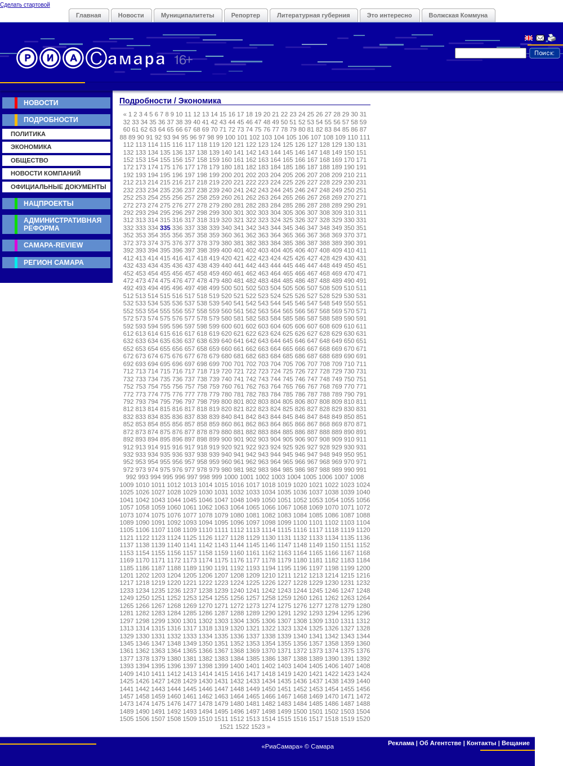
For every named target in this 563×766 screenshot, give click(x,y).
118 (201, 144)
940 (226, 454)
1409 (127, 673)
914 (153, 447)
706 (300, 364)
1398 (206, 666)
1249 (127, 597)
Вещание (516, 743)
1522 (242, 726)
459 (214, 273)
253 (141, 197)
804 (275, 401)
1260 (300, 597)
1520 (363, 718)
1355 (285, 643)
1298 (143, 621)
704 (275, 364)
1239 (222, 590)
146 (300, 152)
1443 (158, 689)
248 (324, 190)
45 (240, 122)
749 (337, 379)
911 (361, 439)
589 (337, 318)
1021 (316, 484)
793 (141, 401)
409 (337, 250)
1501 (316, 711)
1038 (332, 492)
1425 (127, 681)
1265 (127, 605)
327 (312, 220)
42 (214, 122)
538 (201, 303)
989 (337, 469)
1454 (332, 689)
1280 (363, 605)
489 (337, 280)
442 (251, 265)
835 (165, 416)
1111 (222, 529)
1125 (190, 537)
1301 (190, 621)
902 (251, 439)
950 (349, 454)
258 (201, 197)
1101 (316, 522)
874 (153, 432)
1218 (143, 582)
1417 (253, 673)
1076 (174, 515)
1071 (348, 507)
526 (300, 295)
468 (324, 273)
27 (328, 114)
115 (165, 144)
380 (226, 243)
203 (263, 175)
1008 (357, 477)
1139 (158, 545)
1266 (143, 605)
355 (165, 235)
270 (349, 197)
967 (312, 461)
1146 (269, 545)
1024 (363, 484)
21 (275, 114)
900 (226, 439)
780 (226, 394)
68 (196, 129)
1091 (158, 522)
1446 (206, 689)
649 (337, 340)
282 (251, 205)
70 (214, 129)
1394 (143, 666)
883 (263, 432)
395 (165, 250)
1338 (269, 636)
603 (263, 326)
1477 (190, 703)
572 (128, 318)
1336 (237, 636)
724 (275, 371)
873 (141, 432)
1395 (158, 666)
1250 (143, 597)
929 (337, 447)
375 (165, 243)
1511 (222, 718)
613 (141, 333)
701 (239, 364)
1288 (237, 613)
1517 (316, 718)
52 (301, 122)
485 (288, 280)
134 (153, 152)
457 (190, 273)
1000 (231, 477)
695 (165, 364)
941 (239, 454)
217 (190, 182)
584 (275, 318)
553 (141, 311)
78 (284, 129)
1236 (174, 590)
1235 (158, 590)
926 (300, 447)
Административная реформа (62, 224)
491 (361, 280)
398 (201, 250)
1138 (143, 545)
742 (251, 379)
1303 (222, 621)
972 (128, 469)
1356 (300, 643)
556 (177, 311)
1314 (143, 628)
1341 (316, 636)
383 (263, 243)
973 (141, 469)
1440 (363, 681)
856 (177, 424)
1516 (300, 718)
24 (301, 114)
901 (239, 439)
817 (190, 408)
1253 (190, 597)
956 (177, 461)
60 (126, 129)
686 (300, 356)
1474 (143, 703)
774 (153, 394)
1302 (206, 621)
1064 (237, 507)
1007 (341, 477)
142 (251, 152)
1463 (222, 696)
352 (128, 235)
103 (267, 137)
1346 (143, 643)
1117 (316, 529)
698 (201, 364)
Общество (29, 160)
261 (239, 197)
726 (300, 371)
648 (324, 340)
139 (214, 152)
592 (128, 326)
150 (349, 152)
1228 (300, 582)
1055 (348, 500)
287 (312, 205)
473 (141, 280)
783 (263, 394)
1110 (206, 529)
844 (275, 416)
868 (324, 424)
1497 (253, 711)
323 (263, 220)
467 (312, 273)
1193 (253, 568)
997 (192, 477)
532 (128, 303)
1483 (285, 703)
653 (141, 348)
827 (312, 408)
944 (275, 454)
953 (141, 461)
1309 (316, 621)
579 (214, 318)
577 (190, 318)
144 (275, 152)
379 (214, 243)
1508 (174, 718)
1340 (300, 636)
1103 (348, 522)
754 (153, 386)
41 (205, 122)
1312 (363, 621)
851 (361, 416)
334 (153, 227)
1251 (158, 597)
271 (361, 197)
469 (337, 273)
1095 (222, 522)
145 (288, 152)
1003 (278, 477)
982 (251, 469)
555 (165, 311)
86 (354, 129)
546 (300, 303)
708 (324, 364)
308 (324, 212)
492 (128, 288)
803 (263, 401)
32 (126, 122)
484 (275, 280)
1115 (285, 529)
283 (263, 205)
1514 (269, 718)
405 (288, 250)
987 (312, 469)
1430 (206, 681)
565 (288, 311)
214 (153, 182)
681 (239, 356)
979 (214, 469)
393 (141, 250)
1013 (190, 484)
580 (226, 318)
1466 (269, 696)
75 (257, 129)
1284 (174, 613)
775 (165, 394)
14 (214, 114)
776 (177, 394)
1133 (316, 537)
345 (288, 227)
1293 (316, 613)
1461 (190, 696)
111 (365, 137)
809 (337, 401)
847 (312, 416)
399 (214, 250)
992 (131, 477)
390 (349, 243)
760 (226, 386)
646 (300, 340)
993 (143, 477)
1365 (190, 650)
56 (336, 122)
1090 (143, 522)
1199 (348, 568)
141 (239, 152)
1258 (269, 597)
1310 (332, 621)
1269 (190, 605)
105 (291, 137)
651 (361, 340)
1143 (222, 545)
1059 (158, 507)
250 (349, 190)
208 (324, 175)
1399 (222, 666)
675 (165, 356)
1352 (237, 643)
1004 (294, 477)
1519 (348, 718)
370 (349, 235)
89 (131, 137)
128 (324, 144)
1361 (127, 650)
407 (312, 250)
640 (226, 340)
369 (337, 235)
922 (251, 447)
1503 (348, 711)
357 (190, 235)
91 (149, 137)
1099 (285, 522)
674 (153, 356)
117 (190, 144)
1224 (237, 582)
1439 (348, 681)
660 (226, 348)
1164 (300, 552)
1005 (310, 477)
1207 (222, 575)
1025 (127, 492)
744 (275, 379)
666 (300, 348)
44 (231, 122)
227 (312, 182)
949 (337, 454)
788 (324, 394)
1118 (332, 529)
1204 (174, 575)
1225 (253, 582)
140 (226, 152)
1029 (190, 492)
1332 (174, 636)
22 (284, 114)
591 (361, 318)
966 (300, 461)
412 (128, 258)
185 (288, 167)
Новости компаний (46, 173)
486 (300, 280)
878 (201, 432)
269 (337, 197)
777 (190, 394)
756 (177, 386)
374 (153, 243)
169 (337, 159)
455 (165, 273)
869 (337, 424)
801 (239, 401)
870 (349, 424)
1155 (158, 552)
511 (361, 288)
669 (337, 348)
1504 (363, 711)
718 (201, 371)
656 (177, 348)
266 (300, 197)
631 (361, 333)
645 (288, 340)
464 (275, 273)
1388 (300, 658)
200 (226, 175)
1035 (285, 492)
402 (251, 250)
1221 (190, 582)
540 (226, 303)
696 (177, 364)
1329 (127, 636)
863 (263, 424)
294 (153, 212)
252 (128, 197)
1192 (237, 568)
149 (337, 152)
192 (128, 175)
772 (128, 394)
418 (201, 258)
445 (288, 265)
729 (337, 371)
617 (190, 333)
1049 (253, 500)
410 (349, 250)
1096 (237, 522)
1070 (332, 507)
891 (361, 432)
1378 (143, 658)
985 (288, 469)
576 (177, 318)
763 (263, 386)
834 (153, 416)
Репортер (245, 15)
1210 (269, 575)
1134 (332, 537)
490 (349, 280)
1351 (222, 643)
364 (275, 235)
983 (263, 469)
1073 (127, 515)
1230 (332, 582)
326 (300, 220)
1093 (190, 522)
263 (263, 197)
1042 (143, 500)
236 (177, 190)
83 (328, 129)
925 (288, 447)
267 (312, 197)
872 (128, 432)
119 (214, 144)
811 (361, 401)
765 (288, 386)
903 (263, 439)
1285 (190, 613)
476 (177, 280)
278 (201, 205)
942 (251, 454)
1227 (285, 582)
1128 (237, 537)
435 (165, 265)
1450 (269, 689)
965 (288, 461)
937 (190, 454)
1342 (332, 636)
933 (141, 454)
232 (128, 190)
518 (201, 295)
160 (226, 159)
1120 (363, 529)
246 (300, 190)
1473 (127, 703)
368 (324, 235)
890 (349, 432)
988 (324, 469)
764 (275, 386)
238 (201, 190)
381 (239, 243)
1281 (127, 613)
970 (349, 461)
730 (349, 371)
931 (361, 447)
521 (239, 295)
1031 (222, 492)
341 (239, 227)
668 (324, 348)
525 (288, 295)
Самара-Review (53, 245)
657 (190, 348)
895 (165, 439)
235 (165, 190)
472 (128, 280)
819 (214, 408)
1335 (222, 636)
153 (141, 159)
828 (324, 408)
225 (288, 182)
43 (223, 122)
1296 (363, 613)
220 (226, 182)
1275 (285, 605)
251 (361, 190)
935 (165, 454)
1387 (285, 658)
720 (226, 371)
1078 (206, 515)
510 (349, 288)
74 (249, 129)
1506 (143, 718)
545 (288, 303)
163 (263, 159)
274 (153, 205)
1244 (300, 590)
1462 (206, 696)
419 (214, 258)
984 (275, 469)
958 (201, 461)
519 (214, 295)
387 (312, 243)
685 (288, 356)
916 (177, 447)
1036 (300, 492)
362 (251, 235)
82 (319, 129)
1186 (143, 568)
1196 (300, 568)
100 (230, 137)
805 (288, 401)
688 (324, 356)
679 (214, 356)
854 (153, 424)
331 (361, 220)
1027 (158, 492)
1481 (253, 703)
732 (128, 379)
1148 (300, 545)
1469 (316, 696)
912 (128, 447)
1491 (158, 711)
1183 (348, 560)
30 (354, 114)
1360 (363, 643)
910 (349, 439)
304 (275, 212)
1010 (143, 484)
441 (239, 265)
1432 (237, 681)
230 (349, 182)
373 (141, 243)
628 (324, 333)
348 (324, 227)
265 (288, 197)
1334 (206, 636)
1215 (348, 575)
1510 (206, 718)
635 (165, 340)
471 (361, 273)
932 (128, 454)
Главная (88, 15)
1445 (190, 689)
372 (128, 243)
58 (354, 122)
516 (177, 295)
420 (226, 258)
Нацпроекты (49, 204)
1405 (316, 666)
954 (153, 461)
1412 (174, 673)
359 (214, 235)
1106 (143, 529)
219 (214, 182)
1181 (316, 560)
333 (141, 227)
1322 (269, 628)
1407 (348, 666)
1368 (237, 650)
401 (239, 250)
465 (288, 273)
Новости (131, 15)
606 (300, 326)
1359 (348, 643)
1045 (190, 500)
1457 (127, 696)
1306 (269, 621)
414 (153, 258)
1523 (258, 726)
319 (214, 220)
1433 (253, 681)
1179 (285, 560)
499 (214, 288)
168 (324, 159)
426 (300, 258)
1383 (222, 658)
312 (128, 220)
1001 (247, 477)
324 (275, 220)
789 (337, 394)
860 (226, 424)
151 (361, 152)
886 (300, 432)
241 (239, 190)
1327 (348, 628)
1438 (332, 681)
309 (337, 212)
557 (190, 311)
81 (310, 129)
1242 (269, 590)
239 (214, 190)
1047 (222, 500)
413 (141, 258)
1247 (348, 590)
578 (201, 318)
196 (177, 175)
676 (177, 356)
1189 (190, 568)
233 (141, 190)
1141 (190, 545)
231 (361, 182)
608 (324, 326)
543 (263, 303)
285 (288, 205)
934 (153, 454)
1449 (253, 689)
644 (275, 340)
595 (165, 326)
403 (263, 250)
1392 (363, 658)
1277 (316, 605)
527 (312, 295)
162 (251, 159)
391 (361, 243)
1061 (190, 507)
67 (188, 129)
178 (201, 167)
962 (251, 461)
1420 (300, 673)
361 (239, 235)
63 (152, 129)
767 (312, 386)
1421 (316, 673)
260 (226, 197)
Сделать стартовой (25, 5)
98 (210, 137)
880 (226, 432)
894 (153, 439)
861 (239, 424)
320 (226, 220)
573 (141, 318)
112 (128, 144)
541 (239, 303)
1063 (222, 507)
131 (361, 144)
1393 (127, 666)
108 (328, 137)
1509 (190, 718)
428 (324, 258)
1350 (206, 643)
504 (275, 288)
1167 (348, 552)
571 (361, 311)
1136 (363, 537)
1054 (332, 500)
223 (263, 182)
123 (263, 144)
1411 (158, 673)
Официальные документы (58, 186)
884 (275, 432)
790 (349, 394)
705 (288, 364)
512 (128, 295)
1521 (227, 726)
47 (257, 122)
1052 (300, 500)
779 (214, 394)
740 (226, 379)
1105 (127, 529)
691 (361, 356)
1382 (206, 658)
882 (251, 432)
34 (144, 122)
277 (190, 205)
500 (226, 288)
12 (196, 114)
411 (361, 250)
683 (263, 356)
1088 (363, 515)
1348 (174, 643)
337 (190, 227)
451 (361, 265)
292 (128, 212)
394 (153, 250)
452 (128, 273)
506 (300, 288)
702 (251, 364)
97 (202, 137)
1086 (332, 515)
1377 (127, 658)
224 (275, 182)
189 (337, 167)
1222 (206, 582)
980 (226, 469)
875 (165, 432)
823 (263, 408)
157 (190, 159)
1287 (222, 613)
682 (251, 356)
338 (201, 227)
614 (153, 333)
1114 (269, 529)
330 (349, 220)
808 (324, 401)
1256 (237, 597)
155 (165, 159)
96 (193, 137)
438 (201, 265)
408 (324, 250)
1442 (143, 689)
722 (251, 371)
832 (128, 416)
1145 (253, 545)
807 (312, 401)
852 (128, 424)
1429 (190, 681)
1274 (269, 605)
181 (239, 167)
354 (153, 235)
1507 (158, 718)
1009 (127, 484)
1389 (316, 658)
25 (310, 114)
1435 (285, 681)
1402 (269, 666)
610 (349, 326)
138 (201, 152)
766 (300, 386)
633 (141, 340)
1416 (237, 673)
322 (251, 220)
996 (180, 477)
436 (177, 265)
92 (158, 137)
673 (141, 356)
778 (201, 394)
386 (300, 243)
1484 (300, 703)
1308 (300, 621)
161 (239, 159)
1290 (269, 613)
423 (263, 258)
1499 (285, 711)
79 (292, 129)
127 (312, 144)
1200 (363, 568)
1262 (332, 597)
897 (190, 439)
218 (201, 182)
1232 (363, 582)
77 (275, 129)
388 (324, 243)
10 (179, 114)
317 (190, 220)
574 (153, 318)
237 (190, 190)
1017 (253, 484)
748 (324, 379)
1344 (363, 636)
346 (300, 227)
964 (275, 461)
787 (312, 394)
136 (177, 152)
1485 (316, 703)
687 (312, 356)
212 (128, 182)
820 (226, 408)
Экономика (31, 146)
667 (312, 348)
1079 (222, 515)
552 (128, 311)
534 (153, 303)
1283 (158, 613)
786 (300, 394)
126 (300, 144)
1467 (285, 696)
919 (214, 447)
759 (214, 386)
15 (223, 114)
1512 (237, 718)
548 (324, 303)
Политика (28, 133)
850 (349, 416)
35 (152, 122)
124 (275, 144)
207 (312, 175)
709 (337, 364)
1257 (253, 597)
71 (223, 129)
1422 (332, 673)
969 (337, 461)
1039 (348, 492)
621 (239, 333)
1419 (285, 673)
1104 (363, 522)
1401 (253, 666)
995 (168, 477)
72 (231, 129)
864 (275, 424)
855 (165, 424)
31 (363, 114)
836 (177, 416)
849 (337, 416)
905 (288, 439)
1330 (143, 636)
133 (141, 152)
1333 (190, 636)
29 (345, 114)
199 (214, 175)
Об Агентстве (440, 743)
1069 (316, 507)
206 (300, 175)
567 (312, 311)
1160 (237, 552)
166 (300, 159)
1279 (348, 605)
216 (177, 182)
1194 (269, 568)
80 (301, 129)
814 (153, 408)
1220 (174, 582)
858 (201, 424)
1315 (158, 628)
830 (349, 408)
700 (226, 364)
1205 (190, 575)
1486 (332, 703)
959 (214, 461)
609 (337, 326)
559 (214, 311)
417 (190, 258)
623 (263, 333)
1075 (158, 515)
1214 (332, 575)
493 (141, 288)
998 (204, 477)
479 (214, 280)
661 (239, 348)
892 (128, 439)
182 (251, 167)
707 (312, 364)
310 (349, 212)
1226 (269, 582)
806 (300, 401)
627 (312, 333)
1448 (237, 689)
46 (249, 122)
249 (337, 190)
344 (275, 227)
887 (312, 432)
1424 (363, 673)
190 (349, 167)
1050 (269, 500)
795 (165, 401)
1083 (285, 515)
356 (177, 235)
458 (201, 273)
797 (190, 401)
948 (324, 454)
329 (337, 220)
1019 (285, 484)
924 (275, 447)
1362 (143, 650)
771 (361, 386)
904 (275, 439)
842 (251, 416)
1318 (206, 628)
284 (275, 205)
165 (288, 159)
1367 (222, 650)
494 (153, 288)
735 (165, 379)
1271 (222, 605)
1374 (332, 650)
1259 (285, 597)
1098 (269, 522)
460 (226, 273)
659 (214, 348)
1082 (269, 515)
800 (226, 401)
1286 (206, 613)
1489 (127, 711)
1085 (316, 515)
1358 (332, 643)
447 (312, 265)
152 (128, 159)
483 (263, 280)
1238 (206, 590)
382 (251, 243)
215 (165, 182)
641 (239, 340)
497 (190, 288)
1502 (332, 711)
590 (349, 318)
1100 (300, 522)
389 (337, 243)
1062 (206, 507)
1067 (285, 507)
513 (141, 295)
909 (337, 439)
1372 (300, 650)
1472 (363, 696)
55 (328, 122)
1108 (174, 529)
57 (345, 122)
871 (361, 424)
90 (140, 137)
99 (219, 137)
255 (165, 197)
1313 (127, 628)
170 (349, 159)
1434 (269, 681)
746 (300, 379)
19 (257, 114)
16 (231, 114)
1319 (222, 628)
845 (288, 416)
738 (201, 379)
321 (239, 220)
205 (288, 175)
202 (251, 175)
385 (288, 243)
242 (251, 190)
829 (337, 408)
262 (251, 197)
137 (190, 152)
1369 (253, 650)
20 (266, 114)
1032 (237, 492)
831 (361, 408)
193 (141, 175)
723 (263, 371)
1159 (222, 552)
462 (251, 273)
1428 (174, 681)
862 (251, 424)
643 (263, 340)
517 (190, 295)
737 (190, 379)
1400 (237, 666)
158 (201, 159)
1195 (285, 568)
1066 (269, 507)
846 (300, 416)
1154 (143, 552)
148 (324, 152)
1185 (127, 568)
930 (349, 447)
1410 (143, 673)
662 (251, 348)
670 (349, 348)
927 (312, 447)
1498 (269, 711)
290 (349, 205)
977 (190, 469)
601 (239, 326)
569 (337, 311)
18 (249, 114)
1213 (316, 575)
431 (361, 258)
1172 (174, 560)
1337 (253, 636)
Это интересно (389, 15)
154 (153, 159)
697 (190, 364)
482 (251, 280)
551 (361, 303)
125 (288, 144)
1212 (300, 575)
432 (128, 265)
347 (312, 227)
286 (300, 205)
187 (312, 167)
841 (239, 416)
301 (239, 212)
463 (263, 273)
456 (177, 273)
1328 (363, 628)
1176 (237, 560)
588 (324, 318)
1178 (269, 560)
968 (324, 461)
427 (312, 258)
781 (239, 394)
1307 (285, 621)
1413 (190, 673)
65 (170, 129)
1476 (174, 703)
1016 (237, 484)
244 (275, 190)
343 (263, 227)
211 (361, 175)
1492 (174, 711)
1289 (253, 613)
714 (153, 371)
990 (349, 469)
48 (266, 122)
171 (361, 159)
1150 (332, 545)
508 (324, 288)
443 (263, 265)
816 (177, 408)
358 (201, 235)
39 (188, 122)
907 (312, 439)
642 (251, 340)
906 (300, 439)
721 (239, 371)
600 (226, 326)
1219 (158, 582)
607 (312, 326)
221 (239, 182)
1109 (190, 529)
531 (361, 295)
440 (226, 265)
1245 (316, 590)
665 (288, 348)
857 (190, 424)
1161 (253, 552)
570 (349, 311)
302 (251, 212)
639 (214, 340)
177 (190, 167)
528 (324, 295)
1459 (158, 696)
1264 (363, 597)
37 (170, 122)
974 (153, 469)
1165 (316, 552)
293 (141, 212)
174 (153, 167)
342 (251, 227)
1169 (127, 560)
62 (144, 129)
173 (141, 167)
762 (251, 386)
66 (179, 129)
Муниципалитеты (188, 15)
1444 (174, 689)
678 (201, 356)
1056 (363, 500)
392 (128, 250)
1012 (174, 484)
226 (300, 182)
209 (337, 175)
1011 (158, 484)
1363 (158, 650)
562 (251, 311)
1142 (206, 545)
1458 (143, 696)
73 (240, 129)
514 (153, 295)
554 (153, 311)
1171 (158, 560)
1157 (190, 552)
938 (201, 454)
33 (135, 122)
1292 (300, 613)
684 (275, 356)
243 (263, 190)
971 (361, 461)
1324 (300, 628)
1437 (316, 681)
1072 (363, 507)
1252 (174, 597)
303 (263, 212)
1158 (206, 552)
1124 (174, 537)
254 (153, 197)
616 (177, 333)
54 (319, 122)
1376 (363, 650)
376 (177, 243)
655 (165, 348)
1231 (348, 582)
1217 (127, 582)
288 (324, 205)
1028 (174, 492)
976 (177, 469)
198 (201, 175)
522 (251, 295)
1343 (348, 636)
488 (324, 280)
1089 (127, 522)
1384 (237, 658)
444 (275, 265)
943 (263, 454)
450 (349, 265)
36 (161, 122)
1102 (332, 522)
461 (239, 273)
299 (214, 212)
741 (239, 379)
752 (128, 386)
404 (275, 250)
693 (141, 364)
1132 (300, 537)
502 (251, 288)
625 (288, 333)
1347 (158, 643)
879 (214, 432)
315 (165, 220)
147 (312, 152)
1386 (269, 658)
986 (300, 469)
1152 (363, 545)
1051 (285, 500)
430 (349, 258)
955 (165, 461)
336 (177, 227)
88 (122, 137)
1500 (300, 711)
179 (214, 167)
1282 (143, 613)
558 (201, 311)
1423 (348, 673)
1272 (237, 605)
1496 (237, 711)
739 (214, 379)
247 (312, 190)
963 (263, 461)
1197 (316, 568)
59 (363, 122)
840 (226, 416)
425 (288, 258)
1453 (316, 689)
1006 (326, 477)
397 (190, 250)
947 (312, 454)
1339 (285, 636)
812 (128, 408)
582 (251, 318)
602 (251, 326)
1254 (206, 597)
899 (214, 439)
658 (201, 348)
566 (300, 311)
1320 (237, 628)
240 (226, 190)
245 (288, 190)
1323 (285, 628)
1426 (143, 681)
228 (324, 182)
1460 (174, 696)
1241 (253, 590)
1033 (253, 492)
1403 (285, 666)
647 (312, 340)
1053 (316, 500)
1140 (174, 545)
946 (300, 454)
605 (288, 326)
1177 (253, 560)
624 (275, 333)
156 (177, 159)
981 (239, 469)
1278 (332, 605)
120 (226, 144)
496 (177, 288)
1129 (253, 537)
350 (349, 227)
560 (226, 311)
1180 (300, 560)
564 (275, 311)
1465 (253, 696)
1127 (222, 537)
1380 (174, 658)
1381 (190, 658)
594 (153, 326)
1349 (190, 643)
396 (177, 250)
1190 (206, 568)
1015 (222, 484)
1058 (143, 507)
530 (349, 295)
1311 (348, 621)
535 (165, 303)
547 (312, 303)
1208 (237, 575)
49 (275, 122)
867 (312, 424)
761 (239, 386)
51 (292, 122)
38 (179, 122)
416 (177, 258)
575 (165, 318)
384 (275, 243)
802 (251, 401)
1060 (174, 507)
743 (263, 379)
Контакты (482, 743)
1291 (285, 613)
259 (214, 197)
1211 (285, 575)
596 (177, 326)
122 (251, 144)
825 (288, 408)
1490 (143, 711)
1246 (332, 590)
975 (165, 469)
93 (166, 137)
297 (190, 212)
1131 (285, 537)
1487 (348, 703)
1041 (127, 500)
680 (226, 356)
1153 (127, 552)
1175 (222, 560)
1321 (253, 628)
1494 (206, 711)
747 (312, 379)
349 (337, 227)
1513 (253, 718)
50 (284, 122)
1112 (237, 529)
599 (214, 326)
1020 (300, 484)
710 (349, 364)
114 (153, 144)
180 (226, 167)
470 (349, 273)
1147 (285, 545)
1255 (222, 597)
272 (128, 205)
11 (188, 114)
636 (177, 340)
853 (141, 424)
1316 (174, 628)
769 (337, 386)
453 (141, 273)
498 (201, 288)
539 (214, 303)
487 (312, 280)
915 (165, 447)
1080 (237, 515)
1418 (269, 673)
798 (201, 401)
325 (288, 220)
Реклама (401, 743)
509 (337, 288)
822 (251, 408)
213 (141, 182)
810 (349, 401)
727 (312, 371)
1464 (237, 696)
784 (275, 394)
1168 (363, 552)
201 (239, 175)
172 (128, 167)
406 (300, 250)
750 (349, 379)
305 (288, 212)
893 (141, 439)
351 (361, 227)
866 (300, 424)
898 (201, 439)
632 (128, 340)
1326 (332, 628)
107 (316, 137)
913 (141, 447)
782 (251, 394)
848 (324, 416)
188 (324, 167)
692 (128, 364)
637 (190, 340)
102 (254, 137)
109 (340, 137)
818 (201, 408)
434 (153, 265)
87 (363, 129)
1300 (174, 621)
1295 (348, 613)
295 (165, 212)
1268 (174, 605)
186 (300, 167)
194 (153, 175)
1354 (269, 643)
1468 (300, 696)
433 (141, 265)
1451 (285, 689)
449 (337, 265)
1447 (222, 689)
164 (275, 159)
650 (349, 340)
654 (153, 348)
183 (263, 167)
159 (214, 159)
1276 (300, 605)
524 (275, 295)
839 (214, 416)
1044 (174, 500)
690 (349, 356)
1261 (316, 597)
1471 (348, 696)
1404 (300, 666)
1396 (174, 666)
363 (263, 235)
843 (263, 416)
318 (201, 220)
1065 (253, 507)
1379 (158, 658)
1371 (285, 650)
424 (275, 258)
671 (361, 348)
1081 (253, 515)
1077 (190, 515)
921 (239, 447)
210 (349, 175)
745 (288, 379)
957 (190, 461)
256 (177, 197)
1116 (300, 529)
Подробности (51, 120)
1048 (237, 500)
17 (240, 114)
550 (349, 303)
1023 (348, 484)
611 (361, 326)
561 (239, 311)
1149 (316, 545)
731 (361, 371)
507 (312, 288)
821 (239, 408)
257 (190, 197)
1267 (158, 605)
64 (161, 129)
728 (324, 371)
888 (324, 432)
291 (361, 205)
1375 (348, 650)
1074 (143, 515)
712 (128, 371)
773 (141, 394)
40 (196, 122)
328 (324, 220)
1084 (300, 515)
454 (153, 273)
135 (165, 152)
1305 (253, 621)
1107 (158, 529)
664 (275, 348)
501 (239, 288)
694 (153, 364)
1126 (206, 537)
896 (177, 439)
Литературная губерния (313, 15)
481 (239, 280)
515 (165, 295)
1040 (363, 492)
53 (310, 122)
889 (337, 432)
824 (275, 408)
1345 (127, 643)
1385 (253, 658)
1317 (190, 628)
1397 (190, 666)
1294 (332, 613)
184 (275, 167)
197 (190, 175)
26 (319, 114)
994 (155, 477)
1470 (332, 696)
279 (214, 205)
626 (300, 333)
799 (214, 401)
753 (141, 386)
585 (288, 318)
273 (141, 205)
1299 (158, 621)
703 (263, 364)
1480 (237, 703)
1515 (285, 718)
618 (201, 333)
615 (165, 333)
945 (288, 454)
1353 (253, 643)
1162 (269, 552)
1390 (332, 658)
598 (201, 326)
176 (177, 167)
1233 (127, 590)
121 (239, 144)
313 (141, 220)
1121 (127, 537)
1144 (237, 545)
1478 (206, 703)
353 (141, 235)
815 (165, 408)
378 (201, 243)
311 (361, 212)
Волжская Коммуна (458, 15)
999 (217, 477)
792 (128, 401)
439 (214, 265)
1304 (237, 621)
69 (205, 129)
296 (177, 212)
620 (226, 333)
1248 (363, 590)
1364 (174, 650)
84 (336, 129)
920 (226, 447)
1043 (158, 500)
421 (239, 258)
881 (239, 432)
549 (337, 303)
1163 (285, 552)
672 (128, 356)
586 (300, 318)
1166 (332, 552)
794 (153, 401)
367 (312, 235)
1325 (316, 628)
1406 (332, 666)
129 (337, 144)
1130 (269, 537)
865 (288, 424)
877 (190, 432)
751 (361, 379)
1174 (206, 560)
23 (292, 114)
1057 (127, 507)
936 (177, 454)
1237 (190, 590)
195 (165, 175)
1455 (348, 689)
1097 (253, 522)
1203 (158, 575)
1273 (253, 605)
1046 (206, 500)
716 (177, 371)
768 (324, 386)
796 (177, 401)
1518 (332, 718)
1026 (143, 492)
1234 (143, 590)
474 (153, 280)
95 (184, 137)
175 (165, 167)
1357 (316, 643)
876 (177, 432)
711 (361, 364)
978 (201, 469)
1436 (300, 681)
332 (128, 227)
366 (300, 235)
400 (226, 250)
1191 (222, 568)
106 (303, 137)
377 (190, 243)
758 (201, 386)
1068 (300, 507)
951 (361, 454)
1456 (363, 689)
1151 (348, 545)
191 (361, 167)
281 (239, 205)
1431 (222, 681)
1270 (206, 605)
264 (275, 197)
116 (177, 144)
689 (337, 356)
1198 (332, 568)
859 (214, 424)
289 (337, 205)
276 (177, 205)
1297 (127, 621)
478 (201, 280)
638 (201, 340)
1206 (206, 575)
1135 (348, 537)
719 (214, 371)
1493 (190, 711)
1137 (127, 545)
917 (190, 447)
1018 (269, 484)
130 (349, 144)
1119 (348, 529)
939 (214, 454)
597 (190, 326)
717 (190, 371)
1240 (237, 590)
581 (239, 318)
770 (349, 386)
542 (251, 303)
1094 (206, 522)
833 (141, 416)
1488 (363, 703)
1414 (206, 673)
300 (226, 212)
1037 (316, 492)
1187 (158, 568)
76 (266, 129)
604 (275, 326)
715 (165, 371)
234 (153, 190)
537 (190, 303)
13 (205, 114)
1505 (127, 718)
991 (361, 469)
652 (128, 348)
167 (312, 159)
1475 (158, 703)
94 (175, 137)
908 (324, 439)
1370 (269, 650)
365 (288, 235)
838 (201, 416)
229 (337, 182)
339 (214, 227)
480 (226, 280)
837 (190, 416)
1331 (158, 636)
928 (324, 447)
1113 (253, 529)
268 (324, 197)
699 (214, 364)
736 (177, 379)
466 (300, 273)
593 (141, 326)
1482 (269, 703)
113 (141, 144)
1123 (158, 537)
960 (226, 461)
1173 (190, 560)
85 (345, 129)
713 (141, 371)
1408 (363, 666)
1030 (206, 492)
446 (300, 265)
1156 (174, 552)
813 (141, 408)
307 (312, 212)
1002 (263, 477)
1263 (348, 597)
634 (153, 340)
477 (190, 280)
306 (300, 212)
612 (128, 333)
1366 (206, 650)
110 (352, 137)
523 (263, 295)
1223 (222, 582)
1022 (332, 484)
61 (135, 129)
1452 (300, 689)
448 (324, 265)
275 (165, 205)
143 (263, 152)
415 (165, 258)
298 (201, 212)
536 (177, 303)
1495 (222, 711)
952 (128, 461)
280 (226, 205)
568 (324, 311)
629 (337, 333)
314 (153, 220)
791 (361, 394)
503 (263, 288)
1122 (143, 537)
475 (165, 280)
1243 (285, 590)
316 (177, 220)
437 (190, 265)
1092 (174, 522)
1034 (269, 492)
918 (201, 447)
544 (275, 303)
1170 (143, 560)
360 (226, 235)
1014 (206, 484)
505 (288, 288)
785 (288, 394)
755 (165, 386)
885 (288, 432)
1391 (348, 658)
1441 (127, 689)
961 (239, 461)
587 (312, 318)
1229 (316, 582)
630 (349, 333)
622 (251, 333)
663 (263, 348)
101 (242, 137)
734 (153, 379)
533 (141, 303)
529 (337, 295)
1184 (363, 560)
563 (263, 311)
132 (128, 152)
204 (275, 175)
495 (165, 288)
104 (279, 137)
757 (190, 386)
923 (263, 447)
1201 (127, 575)
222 (251, 182)
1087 (348, 515)
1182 (332, 560)
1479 (222, 703)
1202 (143, 575)
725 (288, 371)
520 (226, 295)
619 (214, 333)
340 (226, 227)
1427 (158, 681)
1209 (253, 575)
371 (361, 235)
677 (190, 356)
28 (336, 114)
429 (337, 258)
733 (141, 379)
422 (251, 258)
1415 (222, 673)
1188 (174, 568)
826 (300, 408)
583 (263, 318)
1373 (316, 650)
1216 (363, 575)
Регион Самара (54, 263)
